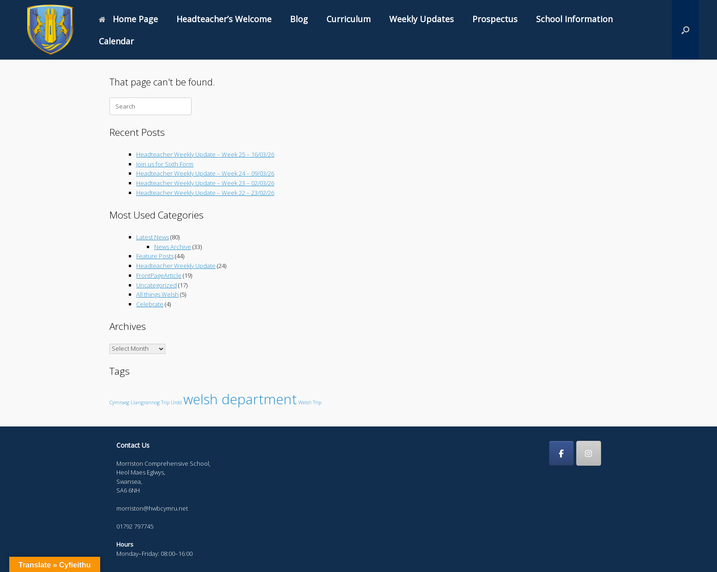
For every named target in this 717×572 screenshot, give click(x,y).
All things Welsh (157, 294)
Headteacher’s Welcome (223, 18)
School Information (574, 18)
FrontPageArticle (158, 275)
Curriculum (348, 18)
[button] (685, 30)
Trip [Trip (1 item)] (165, 402)
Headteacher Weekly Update (176, 266)
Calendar (116, 41)
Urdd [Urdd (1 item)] (176, 402)
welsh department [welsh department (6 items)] (240, 399)
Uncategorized (156, 285)
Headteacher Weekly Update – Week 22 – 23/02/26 (205, 193)
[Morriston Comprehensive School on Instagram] (588, 453)
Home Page (128, 18)
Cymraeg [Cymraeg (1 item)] (119, 402)
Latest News (152, 237)
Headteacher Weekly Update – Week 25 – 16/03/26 (205, 154)
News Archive (172, 247)
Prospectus (495, 18)
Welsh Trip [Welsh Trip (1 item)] (309, 402)
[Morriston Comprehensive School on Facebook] (561, 453)
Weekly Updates (421, 18)
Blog (299, 18)
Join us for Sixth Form (164, 164)
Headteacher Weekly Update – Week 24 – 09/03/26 (205, 173)
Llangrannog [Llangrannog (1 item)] (145, 402)
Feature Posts (155, 256)
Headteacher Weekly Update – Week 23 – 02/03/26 (205, 183)
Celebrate (149, 304)
